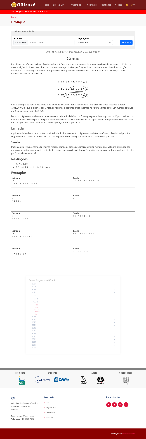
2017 (73, 316)
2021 (73, 290)
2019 (73, 294)
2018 (73, 296)
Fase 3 (74, 304)
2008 (73, 337)
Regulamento (51, 407)
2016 (73, 319)
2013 (73, 326)
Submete (126, 42)
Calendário (92, 4)
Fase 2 (74, 302)
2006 (73, 342)
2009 (73, 335)
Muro (43, 314)
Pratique (49, 417)
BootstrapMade (128, 433)
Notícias (118, 4)
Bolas (43, 308)
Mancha (43, 312)
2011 (73, 330)
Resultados (106, 4)
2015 (73, 321)
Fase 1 (74, 299)
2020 (73, 292)
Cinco (43, 310)
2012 (73, 328)
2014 (73, 323)
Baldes (43, 306)
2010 (73, 333)
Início (47, 4)
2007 (73, 339)
